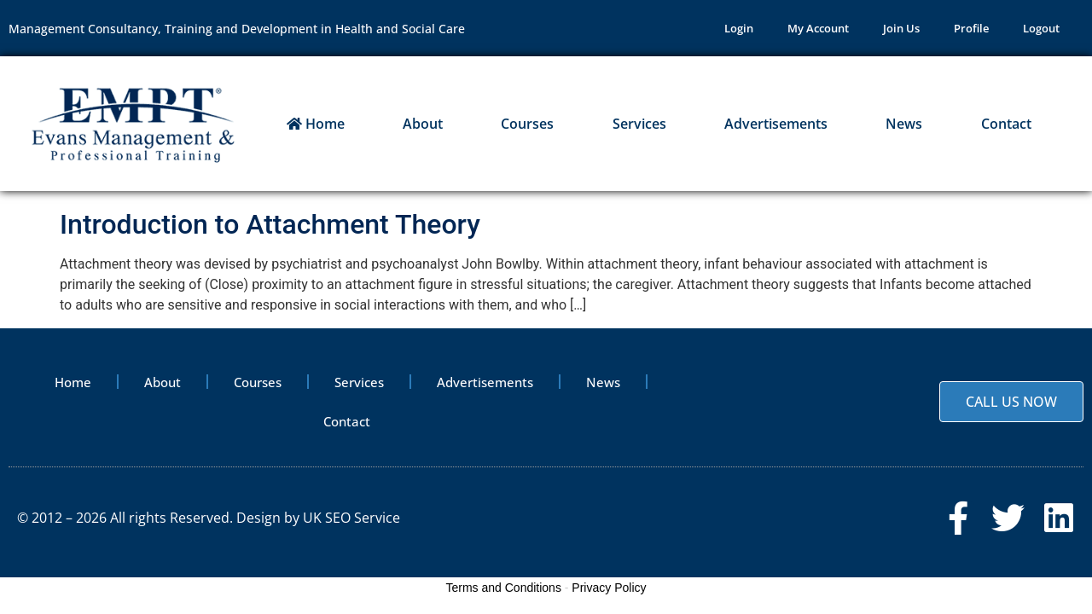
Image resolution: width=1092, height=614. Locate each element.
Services (639, 123)
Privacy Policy (609, 587)
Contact (1006, 123)
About (423, 123)
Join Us (901, 28)
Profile (971, 28)
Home (316, 123)
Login (738, 28)
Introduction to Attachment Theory (270, 224)
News (904, 123)
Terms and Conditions (503, 587)
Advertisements (776, 123)
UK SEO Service (351, 517)
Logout (1041, 28)
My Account (818, 28)
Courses (527, 123)
